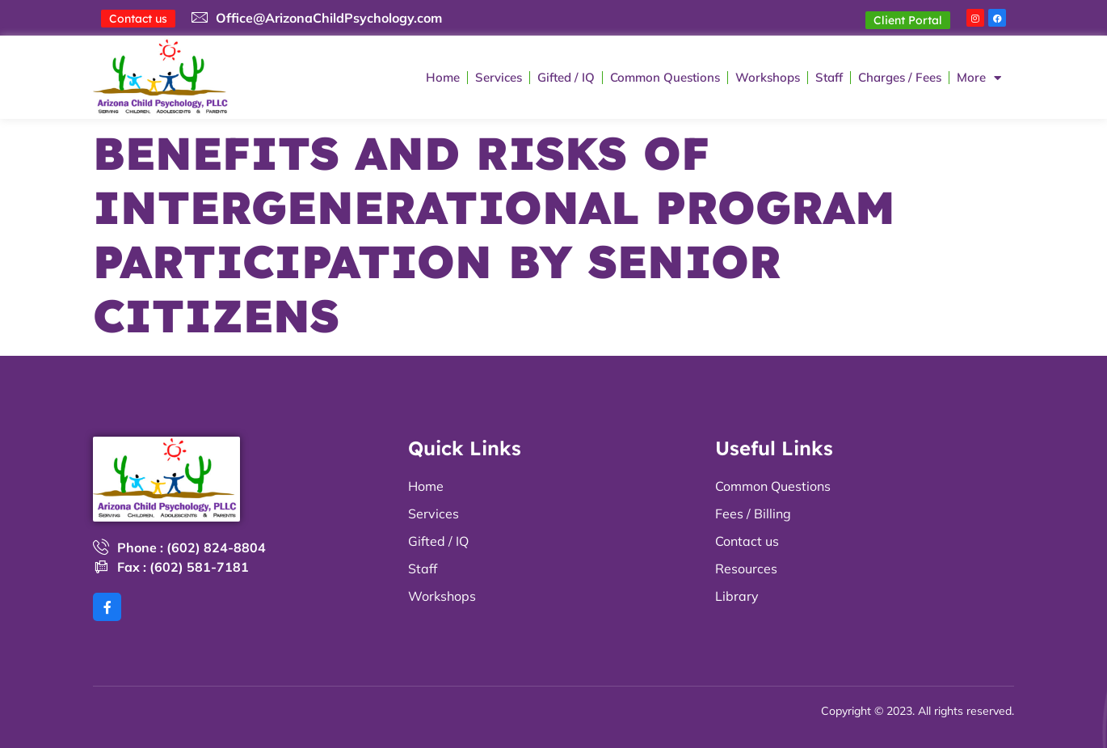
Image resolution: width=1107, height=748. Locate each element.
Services (498, 78)
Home (443, 78)
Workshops (767, 78)
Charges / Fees (899, 78)
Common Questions (665, 78)
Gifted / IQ (566, 78)
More (979, 78)
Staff (829, 78)
